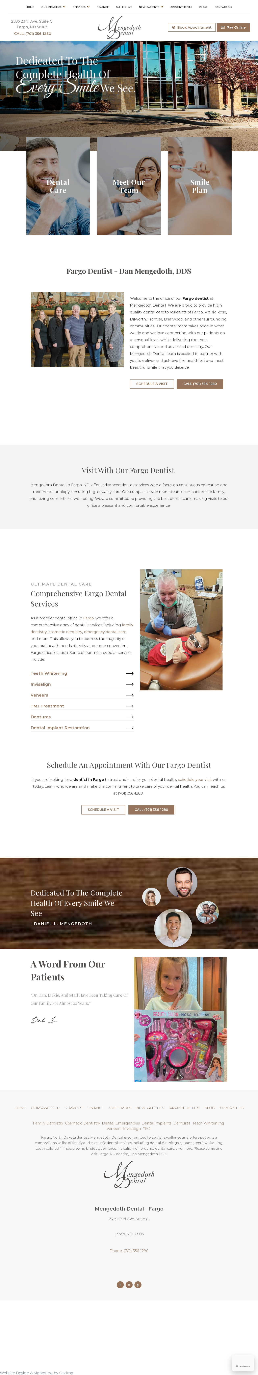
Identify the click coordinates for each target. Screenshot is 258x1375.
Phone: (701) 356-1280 (129, 1251)
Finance (103, 7)
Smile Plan (124, 7)
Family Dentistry (48, 1123)
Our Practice (53, 6)
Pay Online (233, 27)
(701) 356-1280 (32, 33)
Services (81, 6)
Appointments (181, 7)
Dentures (182, 1123)
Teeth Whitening (208, 1123)
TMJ (147, 1128)
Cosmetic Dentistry (83, 1123)
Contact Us (223, 7)
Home (30, 7)
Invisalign (132, 1128)
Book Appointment (191, 27)
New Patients (151, 6)
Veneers (114, 1128)
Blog (203, 7)
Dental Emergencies (121, 1123)
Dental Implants (157, 1123)
